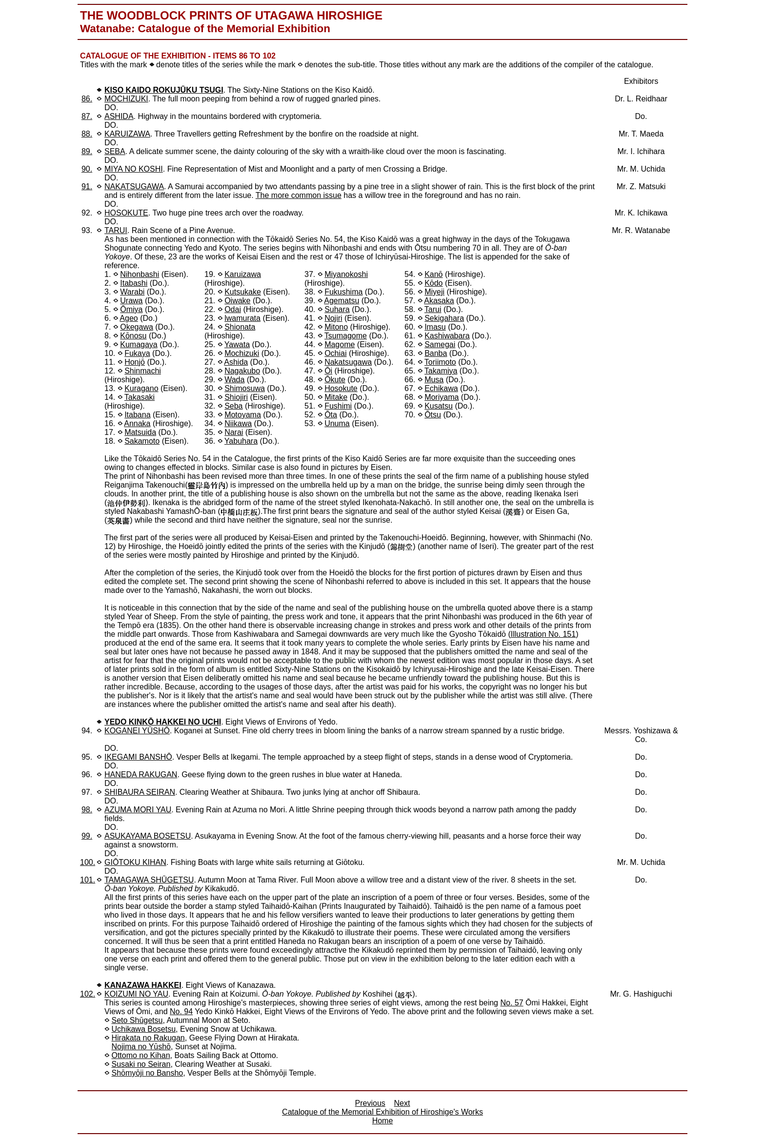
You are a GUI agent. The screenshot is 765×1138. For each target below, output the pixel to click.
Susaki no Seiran (140, 1064)
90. (86, 169)
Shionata (239, 327)
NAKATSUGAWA (134, 186)
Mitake (335, 397)
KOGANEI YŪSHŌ (137, 730)
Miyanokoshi (346, 274)
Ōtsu (432, 415)
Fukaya (137, 353)
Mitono (336, 327)
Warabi (132, 292)
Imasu (435, 327)
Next (402, 1103)
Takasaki (139, 397)
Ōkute (334, 379)
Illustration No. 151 (543, 634)
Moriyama (441, 397)
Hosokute (341, 388)
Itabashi (133, 283)
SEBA (114, 151)
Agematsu (341, 300)
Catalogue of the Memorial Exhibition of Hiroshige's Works (382, 1112)
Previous (370, 1103)
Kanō (433, 274)
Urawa (131, 300)
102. (87, 994)
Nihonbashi (139, 274)
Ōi (328, 371)
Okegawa (136, 327)
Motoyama (242, 415)
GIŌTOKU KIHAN (135, 862)
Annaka (137, 423)
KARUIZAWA (127, 134)
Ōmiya (131, 309)
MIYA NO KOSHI (133, 169)
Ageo (129, 318)
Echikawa (441, 388)
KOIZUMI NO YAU (136, 994)
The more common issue (299, 195)
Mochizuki (241, 353)
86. (86, 99)
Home (382, 1121)
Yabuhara (241, 441)
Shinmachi (142, 371)
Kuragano (141, 388)
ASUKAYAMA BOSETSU (147, 836)
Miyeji (434, 292)
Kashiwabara (447, 336)
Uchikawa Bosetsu (143, 1029)
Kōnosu (133, 336)
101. (87, 880)
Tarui (433, 309)
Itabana (137, 415)
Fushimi (338, 406)
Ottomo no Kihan (140, 1055)
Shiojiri (236, 397)
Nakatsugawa (348, 362)
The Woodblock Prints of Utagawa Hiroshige (231, 15)
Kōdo (433, 283)
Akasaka (439, 300)
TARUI (115, 230)
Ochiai (335, 353)
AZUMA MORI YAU (137, 809)
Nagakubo (242, 371)
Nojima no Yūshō (141, 1046)
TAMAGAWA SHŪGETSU (149, 880)
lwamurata (242, 318)
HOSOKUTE (126, 213)
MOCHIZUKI (126, 99)
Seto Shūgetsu (136, 1020)
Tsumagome (345, 336)
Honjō (134, 362)
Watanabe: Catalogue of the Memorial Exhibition (205, 28)
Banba (435, 353)
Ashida (236, 362)
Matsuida (140, 432)
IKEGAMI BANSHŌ (138, 757)
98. (86, 809)
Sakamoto (142, 441)
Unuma (337, 423)
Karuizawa (242, 274)
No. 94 (181, 1011)
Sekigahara (444, 318)
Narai (233, 432)
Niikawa (238, 423)
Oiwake (237, 300)
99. (86, 836)
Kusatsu (438, 406)
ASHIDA (119, 116)
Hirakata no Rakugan (147, 1038)
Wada (234, 379)
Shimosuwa (244, 388)
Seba (233, 406)
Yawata (237, 344)
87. (86, 116)
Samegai (439, 344)
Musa (433, 379)
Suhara (337, 309)
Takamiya (441, 371)
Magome (339, 344)
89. (86, 151)
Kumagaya (139, 344)
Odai (232, 309)
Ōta (330, 415)
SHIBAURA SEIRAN (139, 792)
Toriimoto (440, 362)
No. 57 (511, 1003)
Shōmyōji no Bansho (147, 1073)
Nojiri (333, 318)
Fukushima (343, 292)
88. (86, 134)
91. (86, 186)
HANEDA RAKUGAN (140, 774)
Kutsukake (242, 292)
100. (87, 862)
